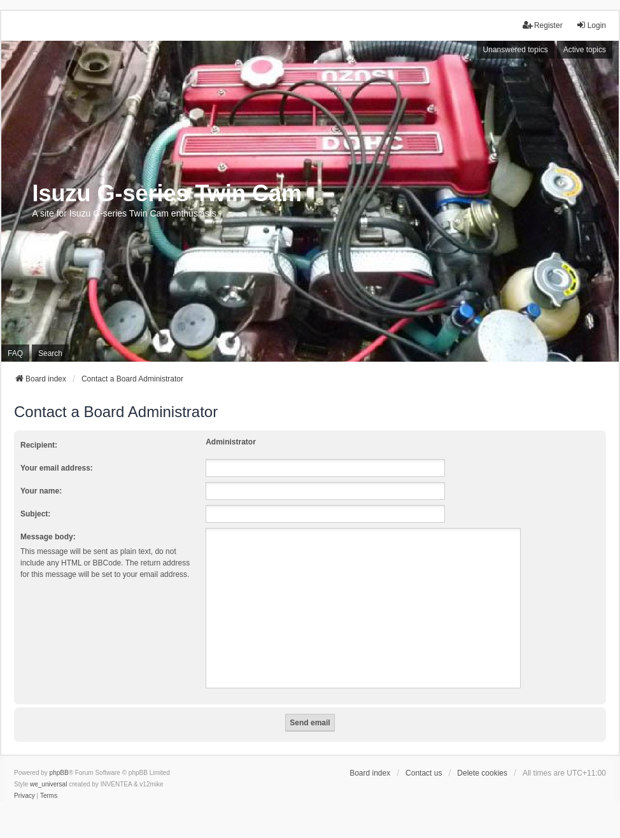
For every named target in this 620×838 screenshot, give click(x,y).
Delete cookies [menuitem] (482, 773)
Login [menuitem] (591, 25)
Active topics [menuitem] (584, 49)
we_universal (48, 784)
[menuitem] (24, 796)
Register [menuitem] (543, 25)
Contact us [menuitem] (423, 773)
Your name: (41, 490)
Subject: (35, 513)
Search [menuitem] (50, 353)
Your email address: (56, 468)
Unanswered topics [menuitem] (515, 49)
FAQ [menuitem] (15, 353)
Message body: (48, 536)
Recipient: (38, 445)
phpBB (59, 772)
